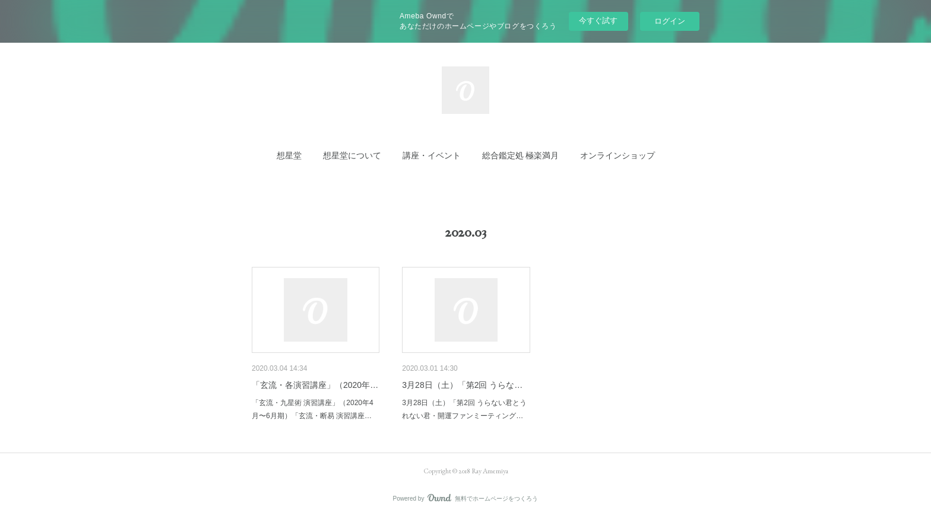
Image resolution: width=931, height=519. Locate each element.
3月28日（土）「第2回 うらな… (462, 385)
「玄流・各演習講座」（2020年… (315, 385)
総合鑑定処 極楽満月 (520, 155)
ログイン (669, 21)
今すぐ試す (598, 20)
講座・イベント (432, 155)
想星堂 (289, 155)
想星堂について (352, 155)
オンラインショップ (617, 155)
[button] (289, 155)
